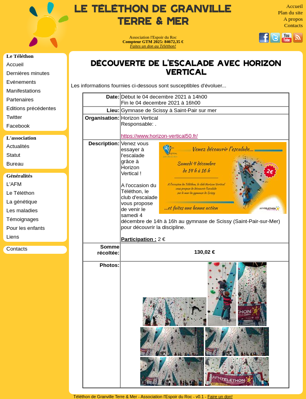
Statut (13, 155)
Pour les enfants (25, 228)
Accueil (294, 6)
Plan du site (290, 13)
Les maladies (22, 210)
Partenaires (19, 100)
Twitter (14, 117)
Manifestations (23, 91)
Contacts (293, 25)
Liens (12, 237)
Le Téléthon (20, 193)
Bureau (15, 164)
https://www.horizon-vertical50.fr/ (159, 136)
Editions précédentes (31, 108)
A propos (293, 19)
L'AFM (14, 184)
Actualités (17, 146)
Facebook (18, 126)
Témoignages (22, 219)
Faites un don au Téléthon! (153, 46)
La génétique (21, 202)
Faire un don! (220, 396)
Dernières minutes (27, 73)
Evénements (21, 82)
